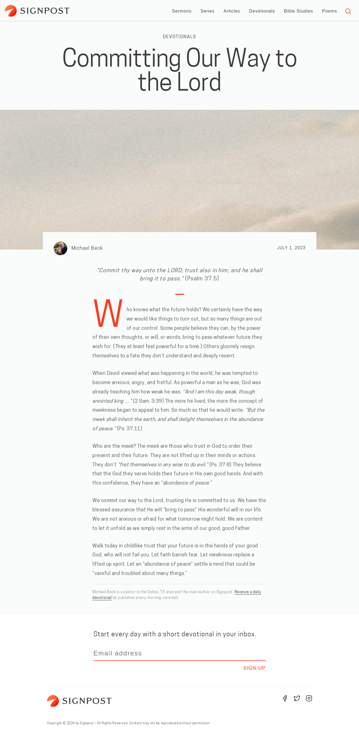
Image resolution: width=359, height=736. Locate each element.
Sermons (181, 11)
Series (207, 11)
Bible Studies (298, 11)
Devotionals (262, 11)
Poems (329, 11)
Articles (232, 11)
